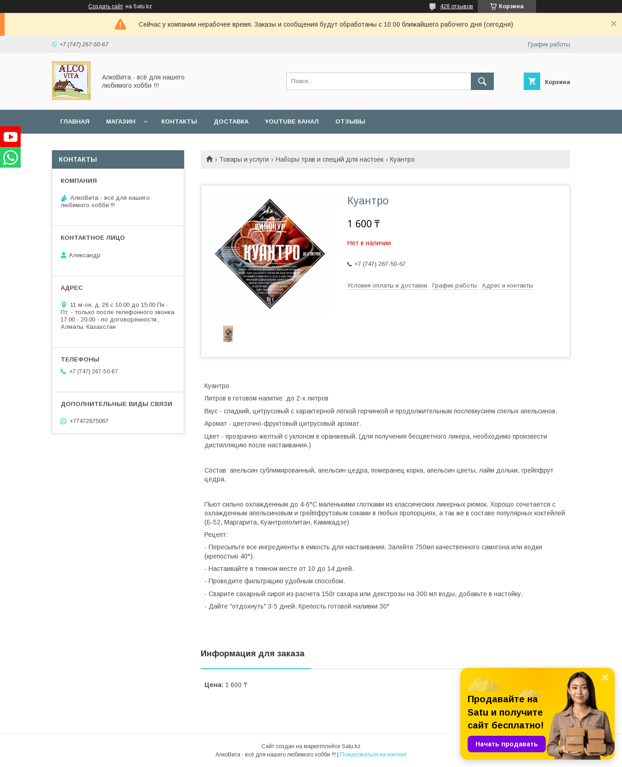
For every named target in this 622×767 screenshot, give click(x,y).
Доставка (231, 121)
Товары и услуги (244, 159)
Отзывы (350, 121)
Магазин (121, 121)
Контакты (179, 121)
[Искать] (482, 81)
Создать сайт (105, 6)
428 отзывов (456, 6)
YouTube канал (292, 121)
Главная (75, 121)
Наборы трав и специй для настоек (330, 159)
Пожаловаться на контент (373, 754)
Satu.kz (351, 746)
